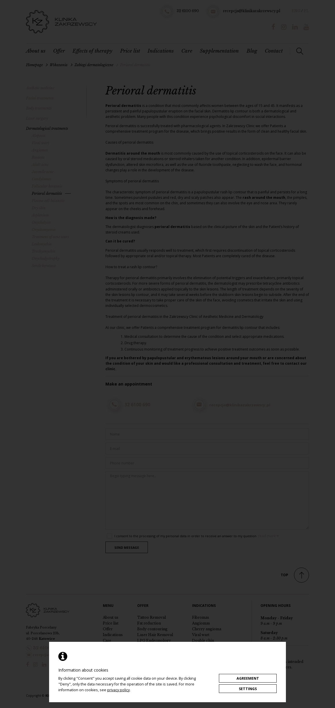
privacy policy (118, 689)
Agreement (248, 678)
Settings (248, 688)
